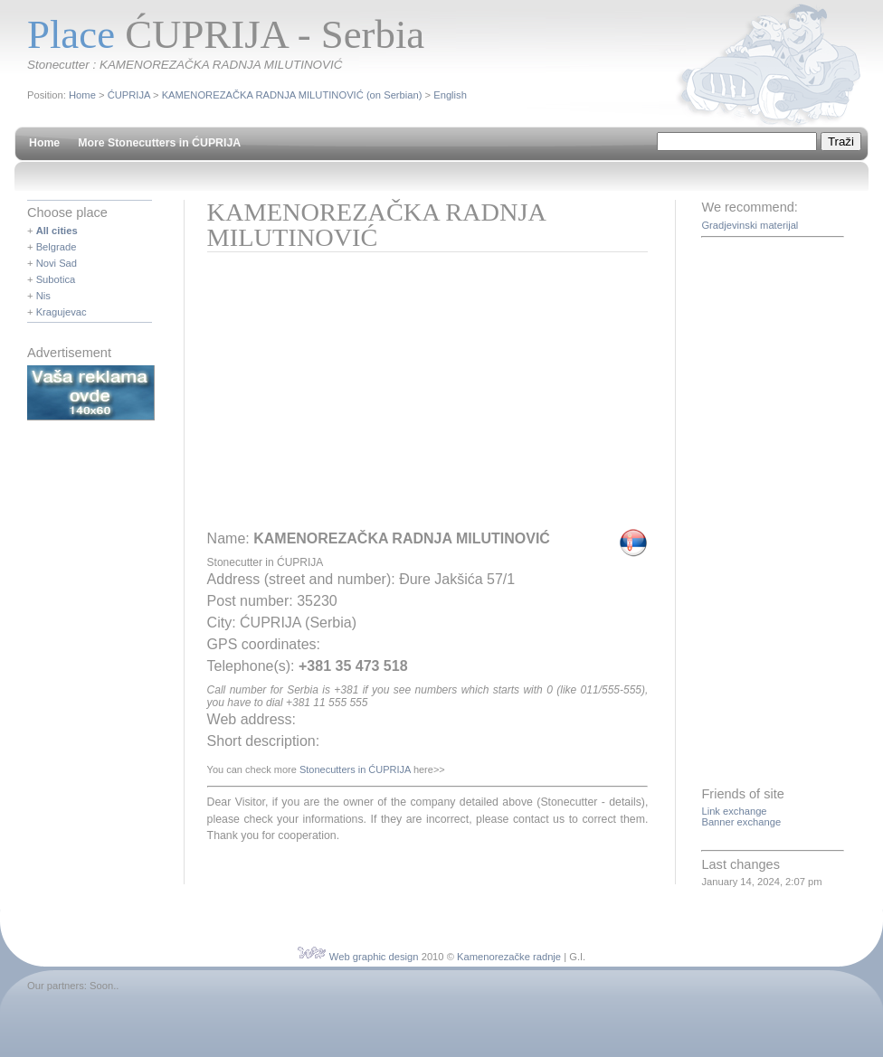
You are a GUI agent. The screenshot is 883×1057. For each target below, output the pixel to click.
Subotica (56, 279)
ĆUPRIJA (129, 95)
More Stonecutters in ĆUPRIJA (159, 143)
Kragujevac (61, 312)
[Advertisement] (362, 397)
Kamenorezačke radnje (509, 956)
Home (82, 95)
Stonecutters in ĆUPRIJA (355, 769)
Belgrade (56, 246)
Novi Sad (56, 263)
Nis (43, 295)
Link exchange (733, 811)
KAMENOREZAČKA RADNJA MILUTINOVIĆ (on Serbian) (292, 95)
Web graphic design (374, 956)
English (450, 95)
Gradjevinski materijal (749, 225)
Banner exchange (741, 821)
